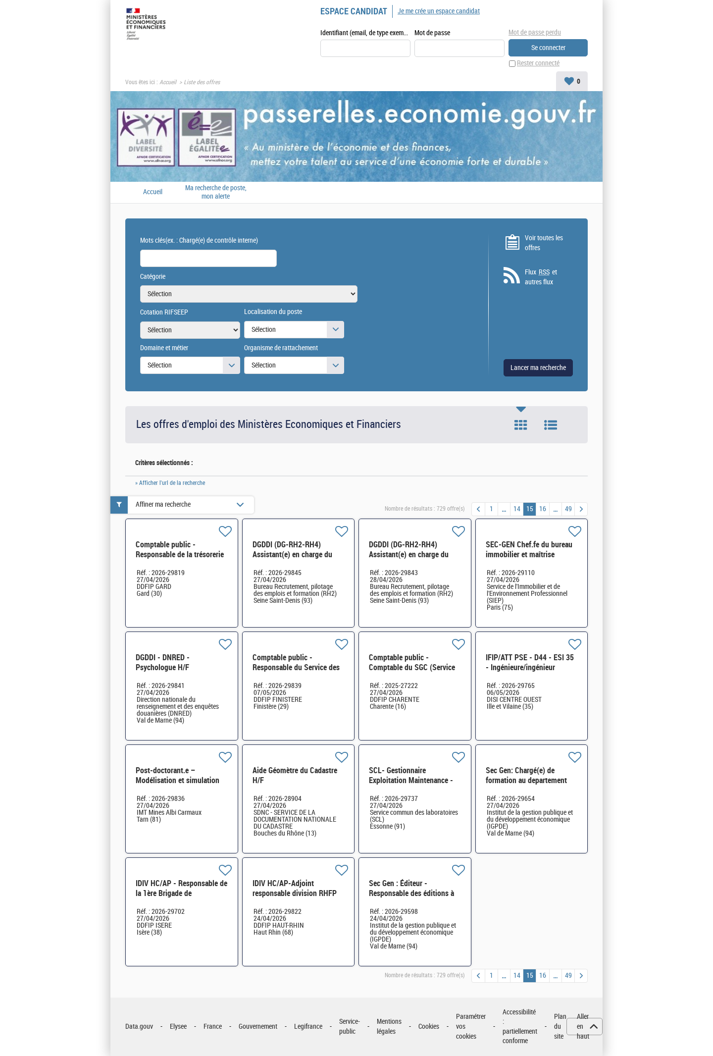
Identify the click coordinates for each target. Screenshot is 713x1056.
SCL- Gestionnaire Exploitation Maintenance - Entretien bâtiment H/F (411, 780)
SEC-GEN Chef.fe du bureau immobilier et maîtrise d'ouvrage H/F (529, 554)
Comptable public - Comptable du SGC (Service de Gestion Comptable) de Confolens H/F (412, 672)
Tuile (520, 425)
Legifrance (308, 1026)
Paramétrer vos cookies (471, 1027)
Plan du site (560, 1027)
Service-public (349, 1027)
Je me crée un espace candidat (439, 11)
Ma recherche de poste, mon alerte (216, 192)
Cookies (428, 1026)
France (213, 1026)
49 (568, 509)
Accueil (167, 82)
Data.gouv (139, 1026)
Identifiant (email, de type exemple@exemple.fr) (365, 33)
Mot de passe (432, 33)
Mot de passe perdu (535, 32)
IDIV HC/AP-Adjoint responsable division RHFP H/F (295, 893)
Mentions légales (389, 1027)
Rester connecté (538, 63)
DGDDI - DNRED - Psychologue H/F (163, 662)
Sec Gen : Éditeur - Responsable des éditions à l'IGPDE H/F (411, 893)
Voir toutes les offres (544, 243)
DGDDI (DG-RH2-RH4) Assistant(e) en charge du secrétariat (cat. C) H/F (292, 554)
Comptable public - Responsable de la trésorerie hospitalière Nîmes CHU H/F (180, 554)
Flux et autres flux (541, 277)
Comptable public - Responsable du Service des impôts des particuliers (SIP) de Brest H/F (297, 672)
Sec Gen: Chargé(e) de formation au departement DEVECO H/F (526, 780)
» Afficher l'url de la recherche (170, 482)
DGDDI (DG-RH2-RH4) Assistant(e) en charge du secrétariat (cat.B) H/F (409, 554)
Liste (550, 425)
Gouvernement (258, 1026)
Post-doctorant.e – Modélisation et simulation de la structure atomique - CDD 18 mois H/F (177, 785)
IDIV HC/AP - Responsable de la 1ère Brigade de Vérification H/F (181, 893)
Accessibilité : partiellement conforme (520, 1027)
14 (516, 509)
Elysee (178, 1026)
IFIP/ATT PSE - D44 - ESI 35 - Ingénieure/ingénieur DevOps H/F (530, 667)
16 (542, 509)
